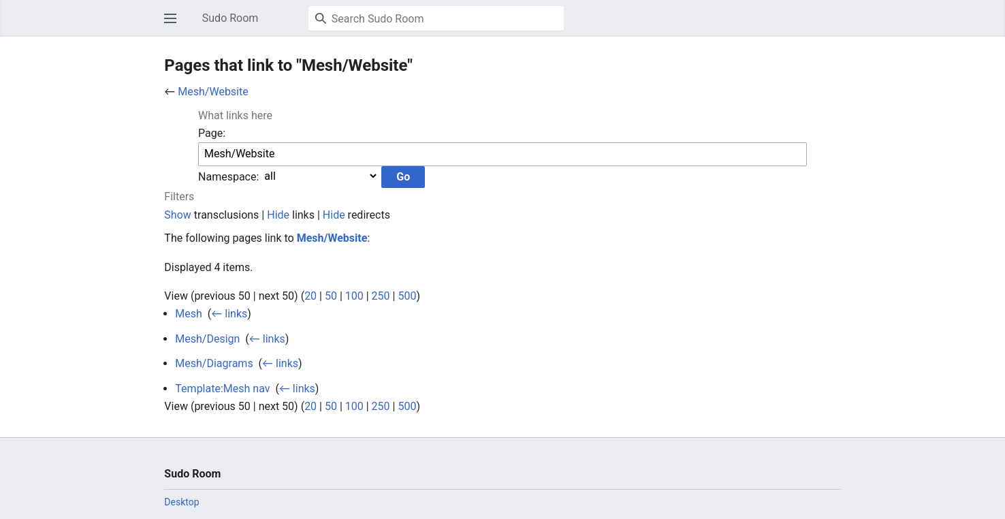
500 (407, 295)
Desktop (181, 502)
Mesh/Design (207, 338)
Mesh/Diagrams (214, 363)
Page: (211, 133)
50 (331, 295)
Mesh (188, 313)
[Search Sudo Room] (436, 18)
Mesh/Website (213, 91)
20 (310, 295)
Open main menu (174, 24)
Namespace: (228, 176)
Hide (278, 214)
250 (381, 295)
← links (229, 313)
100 (354, 295)
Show (177, 214)
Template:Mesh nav (222, 388)
